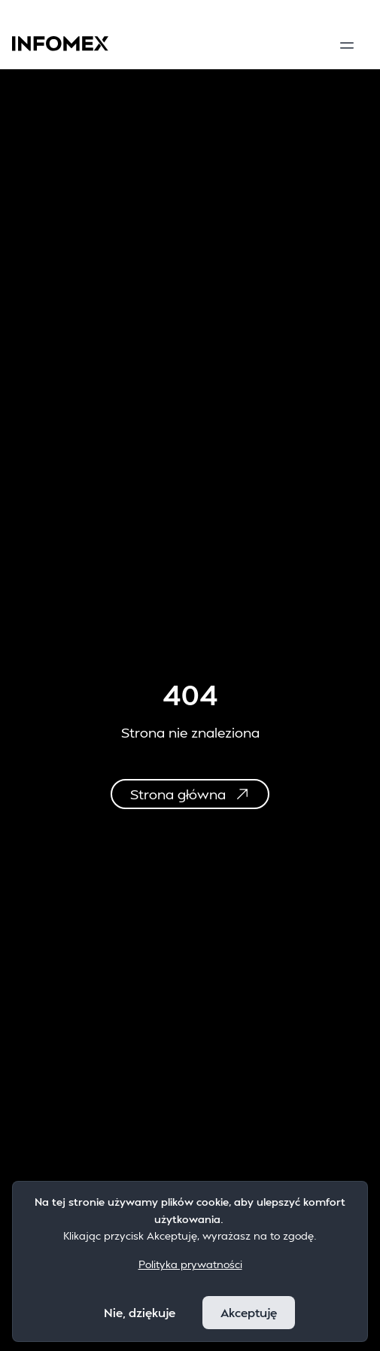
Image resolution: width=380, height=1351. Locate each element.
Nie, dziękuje (139, 1312)
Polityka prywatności (190, 1264)
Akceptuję (248, 1312)
